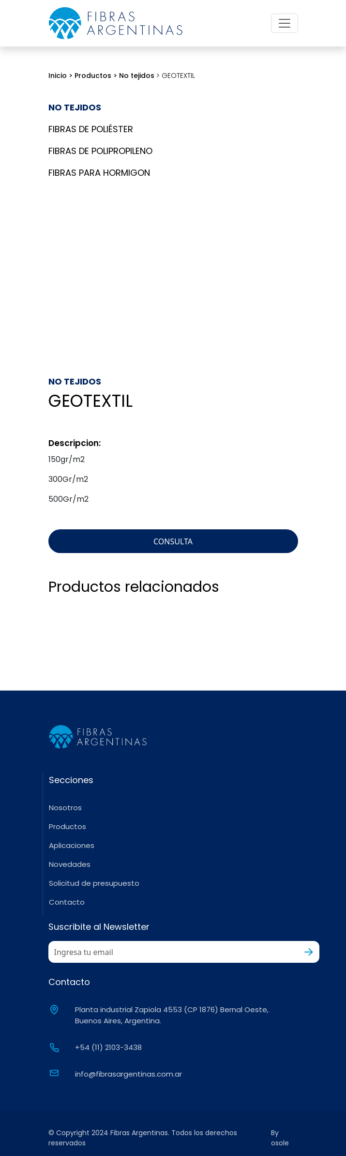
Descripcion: (74, 443)
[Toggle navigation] (284, 23)
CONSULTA (173, 541)
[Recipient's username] (173, 952)
